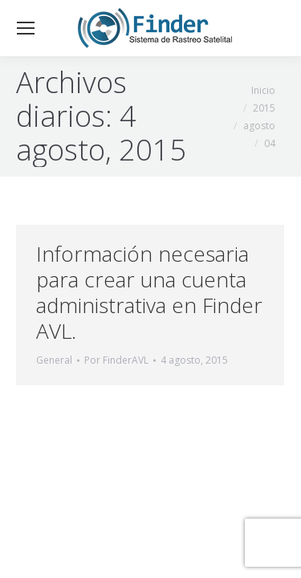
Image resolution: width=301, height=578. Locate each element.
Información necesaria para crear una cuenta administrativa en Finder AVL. (149, 292)
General (54, 360)
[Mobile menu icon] (25, 28)
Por (116, 360)
